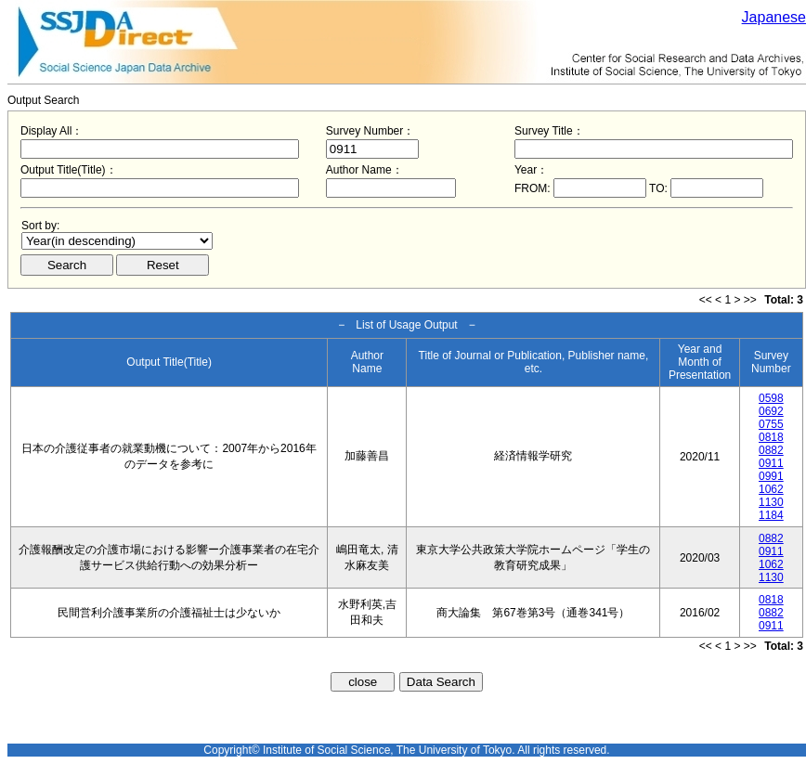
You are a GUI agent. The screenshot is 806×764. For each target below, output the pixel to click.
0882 (771, 450)
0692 (771, 411)
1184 (771, 515)
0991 (771, 476)
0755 (771, 424)
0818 (771, 437)
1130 (771, 502)
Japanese (774, 17)
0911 (771, 463)
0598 (771, 398)
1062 (771, 489)
